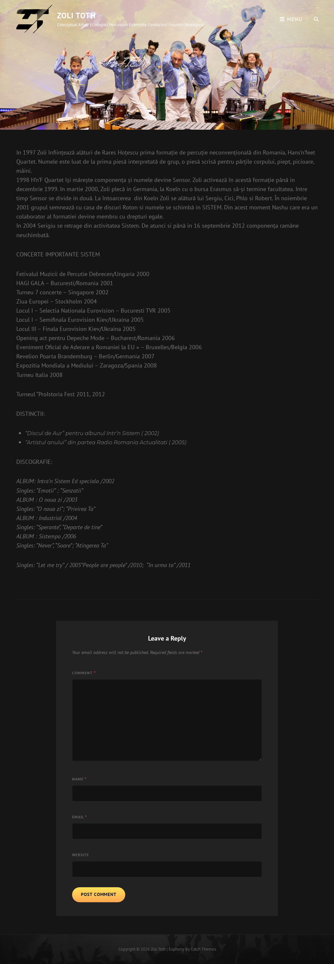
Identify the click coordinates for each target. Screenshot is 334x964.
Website (80, 854)
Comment (84, 672)
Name (79, 778)
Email (79, 816)
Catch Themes (203, 949)
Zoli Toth (76, 15)
